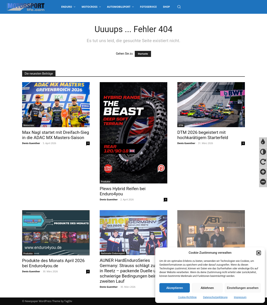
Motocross (28, 125)
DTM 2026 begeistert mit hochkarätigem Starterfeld (202, 135)
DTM (181, 125)
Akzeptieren (174, 288)
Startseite (143, 54)
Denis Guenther (31, 143)
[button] (259, 253)
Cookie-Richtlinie (187, 297)
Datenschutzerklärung (215, 297)
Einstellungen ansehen (242, 288)
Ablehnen (207, 288)
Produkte (105, 181)
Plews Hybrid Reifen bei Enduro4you (123, 191)
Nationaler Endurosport (113, 253)
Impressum (240, 297)
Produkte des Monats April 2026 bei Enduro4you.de (53, 263)
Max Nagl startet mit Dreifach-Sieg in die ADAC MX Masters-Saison (55, 135)
